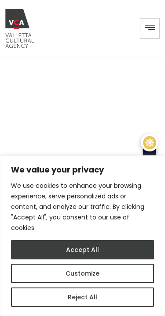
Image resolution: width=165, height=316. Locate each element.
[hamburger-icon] (150, 28)
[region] (82, 235)
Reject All (82, 297)
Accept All (82, 249)
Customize (82, 273)
